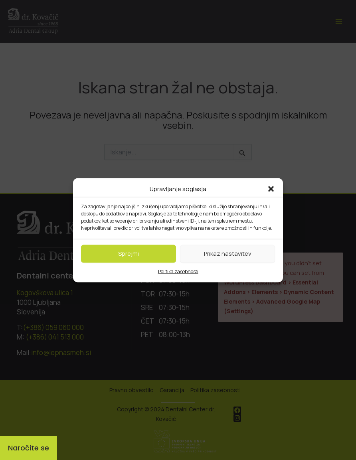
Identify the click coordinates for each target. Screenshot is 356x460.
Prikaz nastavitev (227, 253)
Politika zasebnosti (178, 271)
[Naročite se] (28, 448)
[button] (271, 189)
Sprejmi (128, 253)
